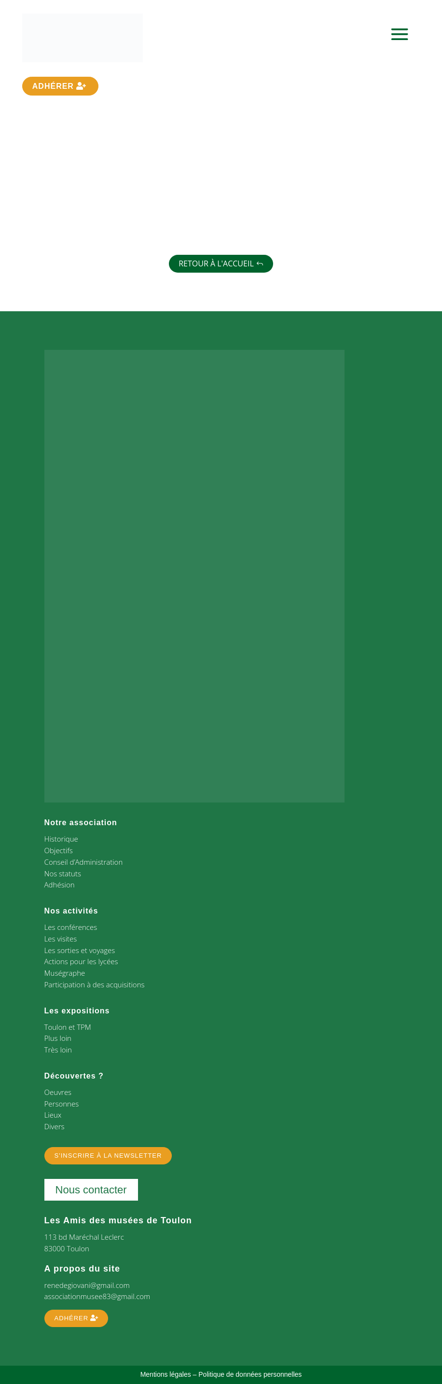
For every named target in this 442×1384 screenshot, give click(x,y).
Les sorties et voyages (79, 950)
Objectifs (58, 850)
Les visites (60, 938)
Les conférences (70, 927)
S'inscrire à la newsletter (108, 1155)
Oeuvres (58, 1092)
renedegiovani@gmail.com (87, 1285)
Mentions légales (165, 1374)
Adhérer (53, 86)
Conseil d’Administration (83, 862)
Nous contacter (91, 1190)
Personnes (61, 1103)
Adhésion (59, 884)
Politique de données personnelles (250, 1374)
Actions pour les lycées (81, 961)
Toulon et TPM (67, 1027)
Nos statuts (62, 873)
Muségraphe (64, 973)
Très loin (58, 1049)
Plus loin (57, 1038)
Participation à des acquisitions (94, 984)
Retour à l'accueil (216, 263)
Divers (54, 1126)
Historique (61, 839)
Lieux (53, 1115)
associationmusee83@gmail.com (97, 1296)
